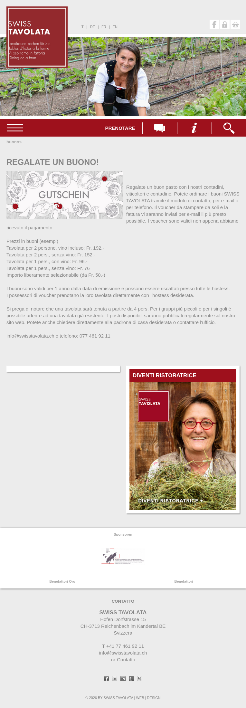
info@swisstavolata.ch (123, 652)
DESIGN (153, 698)
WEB (140, 698)
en (115, 27)
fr (103, 27)
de (92, 27)
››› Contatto (123, 659)
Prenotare (120, 128)
